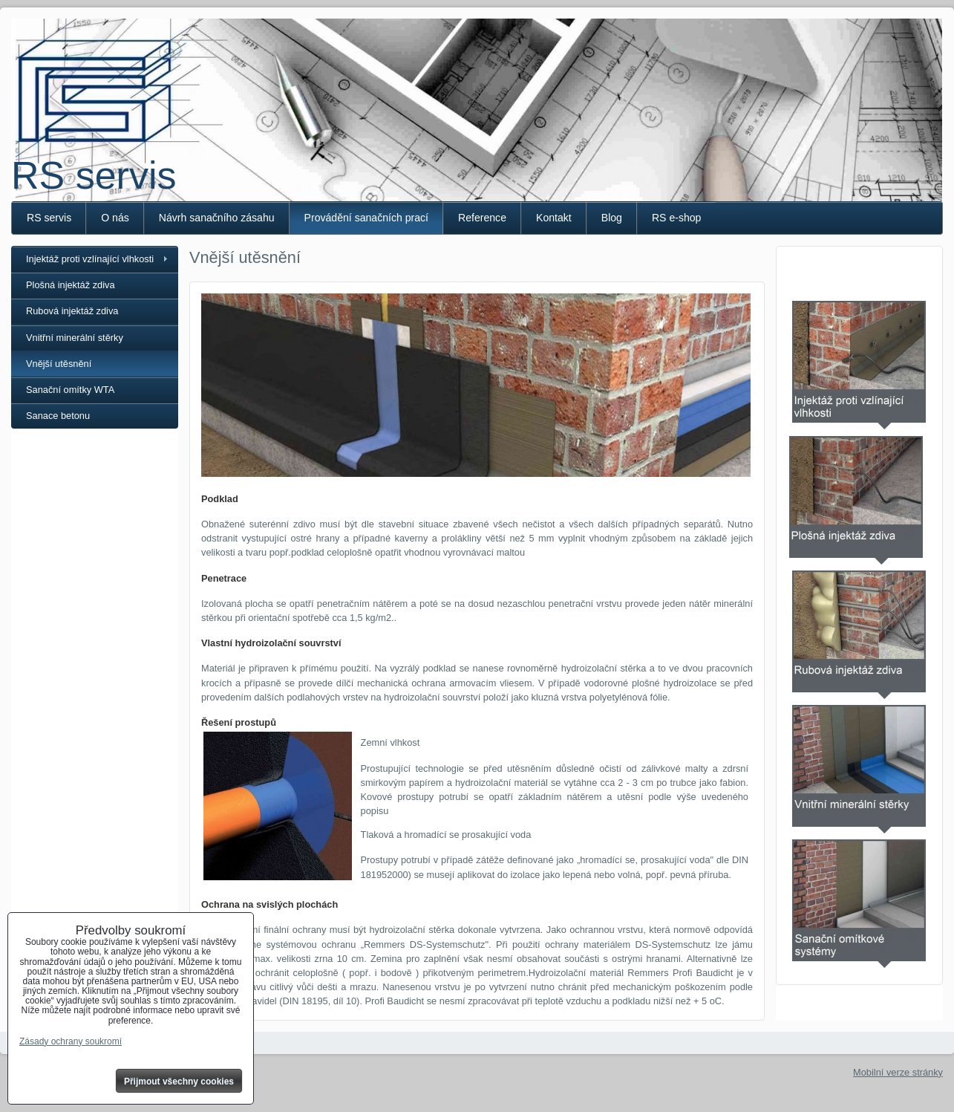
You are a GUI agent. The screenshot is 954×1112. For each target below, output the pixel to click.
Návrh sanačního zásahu (217, 218)
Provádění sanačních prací (366, 218)
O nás (115, 218)
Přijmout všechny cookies (179, 1081)
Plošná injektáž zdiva (70, 284)
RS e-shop (677, 218)
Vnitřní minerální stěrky (74, 337)
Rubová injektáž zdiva (72, 310)
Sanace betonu (58, 415)
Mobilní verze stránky (898, 1072)
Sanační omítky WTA (70, 389)
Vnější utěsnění (58, 363)
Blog (611, 218)
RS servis (93, 175)
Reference (482, 218)
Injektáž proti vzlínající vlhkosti (90, 258)
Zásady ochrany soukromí (70, 1041)
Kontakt (554, 218)
